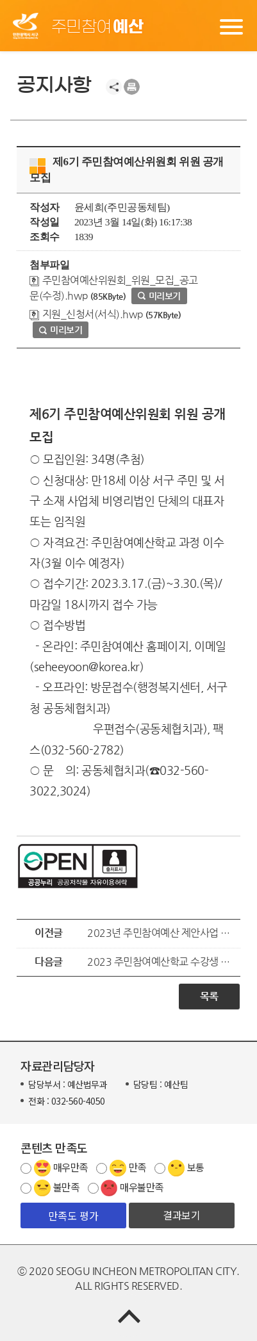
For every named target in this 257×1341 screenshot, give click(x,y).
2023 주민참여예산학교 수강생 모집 (160, 962)
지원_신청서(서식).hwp (86, 314)
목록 (209, 996)
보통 (195, 1167)
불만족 (66, 1187)
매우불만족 (141, 1187)
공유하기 (114, 87)
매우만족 (70, 1167)
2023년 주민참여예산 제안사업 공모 (160, 933)
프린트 (132, 87)
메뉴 (231, 26)
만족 (137, 1167)
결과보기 (181, 1215)
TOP (128, 1315)
